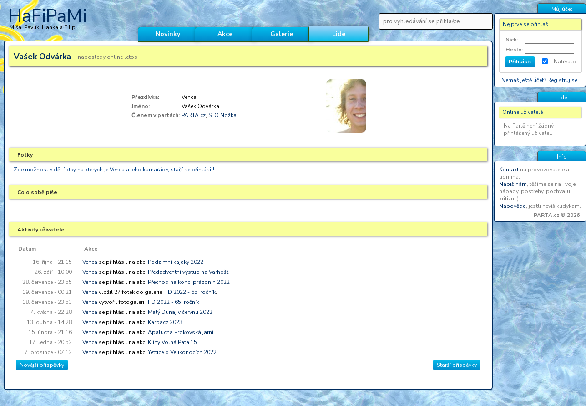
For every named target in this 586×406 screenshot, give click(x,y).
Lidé (338, 34)
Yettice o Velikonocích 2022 (182, 352)
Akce (224, 34)
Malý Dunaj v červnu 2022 (180, 312)
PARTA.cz (194, 115)
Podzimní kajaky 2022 (175, 262)
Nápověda (512, 206)
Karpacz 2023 (165, 322)
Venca (89, 262)
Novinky (168, 34)
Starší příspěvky (457, 365)
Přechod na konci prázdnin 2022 (189, 282)
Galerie (281, 34)
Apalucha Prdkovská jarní (180, 332)
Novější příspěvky (42, 365)
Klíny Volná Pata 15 (172, 342)
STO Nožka (222, 115)
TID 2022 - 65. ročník (189, 292)
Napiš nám (513, 184)
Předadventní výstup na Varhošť (188, 272)
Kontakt (509, 169)
